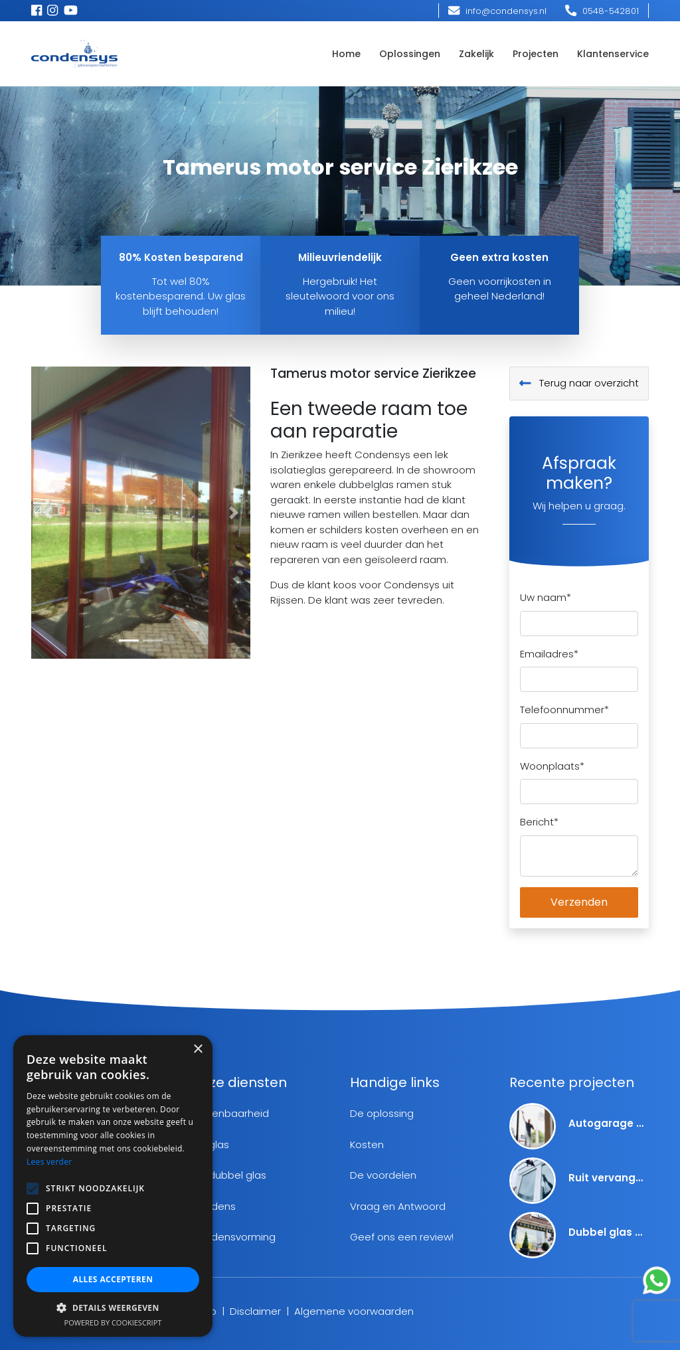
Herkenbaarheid (230, 1113)
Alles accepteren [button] (113, 1279)
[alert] (112, 1186)
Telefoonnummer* (564, 710)
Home (346, 53)
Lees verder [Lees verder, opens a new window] (49, 1161)
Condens (213, 1206)
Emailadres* (549, 654)
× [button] (198, 1050)
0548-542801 (602, 11)
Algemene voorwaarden (354, 1311)
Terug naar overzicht (579, 383)
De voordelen (383, 1175)
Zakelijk (476, 53)
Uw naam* (545, 597)
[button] (47, 513)
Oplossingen (409, 53)
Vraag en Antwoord (398, 1206)
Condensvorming (233, 1237)
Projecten (535, 53)
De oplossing (382, 1113)
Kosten (367, 1144)
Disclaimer (255, 1311)
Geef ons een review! (402, 1237)
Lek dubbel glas (228, 1175)
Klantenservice (613, 53)
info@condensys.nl (497, 11)
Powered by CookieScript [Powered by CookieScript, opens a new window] (113, 1322)
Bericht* (539, 822)
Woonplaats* (552, 766)
